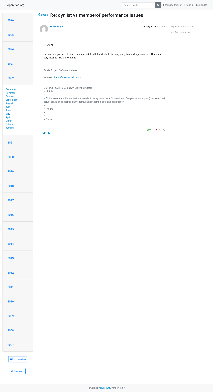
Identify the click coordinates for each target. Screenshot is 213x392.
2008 (10, 330)
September (11, 99)
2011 (10, 287)
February (10, 124)
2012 (10, 272)
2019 (10, 171)
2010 (10, 301)
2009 (10, 316)
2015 (10, 229)
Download (17, 371)
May (8, 113)
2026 (10, 20)
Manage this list (172, 5)
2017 (10, 200)
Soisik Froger (57, 26)
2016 (10, 214)
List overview (18, 359)
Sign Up (201, 5)
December (11, 89)
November (11, 93)
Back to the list (180, 32)
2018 (10, 186)
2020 (10, 157)
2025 (10, 34)
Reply (45, 133)
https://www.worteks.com (67, 77)
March (9, 120)
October (10, 96)
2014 (10, 243)
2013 (10, 258)
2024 (10, 49)
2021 (10, 142)
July (8, 106)
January (10, 127)
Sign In (189, 5)
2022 (10, 78)
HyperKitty (105, 388)
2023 (10, 63)
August (9, 103)
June (8, 110)
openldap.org (15, 5)
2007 (10, 344)
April (8, 117)
